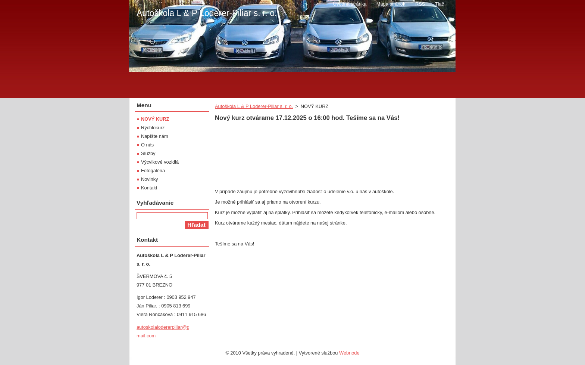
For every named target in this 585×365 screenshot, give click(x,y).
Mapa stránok (391, 4)
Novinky (149, 179)
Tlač (439, 4)
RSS (420, 4)
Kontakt (149, 188)
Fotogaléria (153, 170)
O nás (147, 145)
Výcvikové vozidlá (160, 162)
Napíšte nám (154, 136)
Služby (148, 153)
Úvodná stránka (350, 4)
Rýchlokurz (153, 127)
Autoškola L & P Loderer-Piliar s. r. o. (254, 106)
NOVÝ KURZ (155, 119)
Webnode (349, 353)
